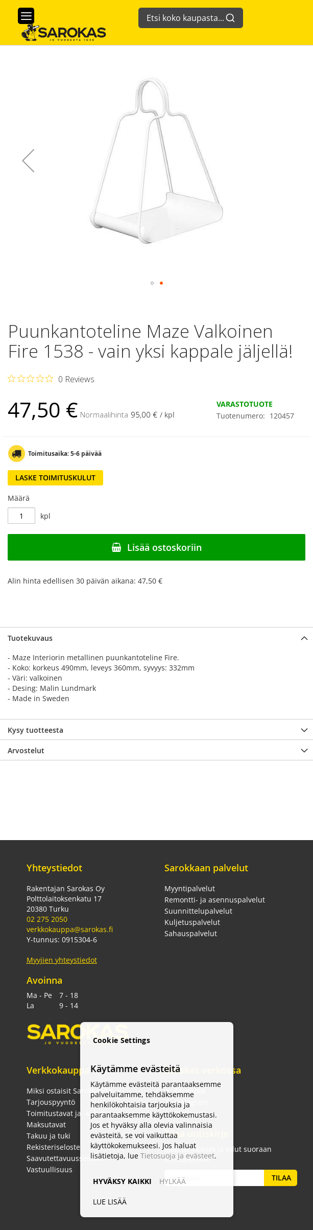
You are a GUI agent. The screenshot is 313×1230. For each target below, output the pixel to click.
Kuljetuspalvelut (192, 922)
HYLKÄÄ (172, 1181)
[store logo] (58, 31)
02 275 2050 (47, 919)
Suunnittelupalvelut (198, 911)
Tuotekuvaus (30, 638)
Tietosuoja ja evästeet (177, 1156)
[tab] (156, 637)
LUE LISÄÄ (110, 1201)
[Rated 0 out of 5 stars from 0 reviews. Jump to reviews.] (51, 378)
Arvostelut (26, 750)
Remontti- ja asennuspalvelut (214, 899)
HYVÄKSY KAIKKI (122, 1181)
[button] (28, 160)
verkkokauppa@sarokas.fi (70, 929)
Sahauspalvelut (190, 933)
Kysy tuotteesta (35, 730)
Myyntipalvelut (189, 888)
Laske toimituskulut (55, 477)
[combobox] (190, 13)
